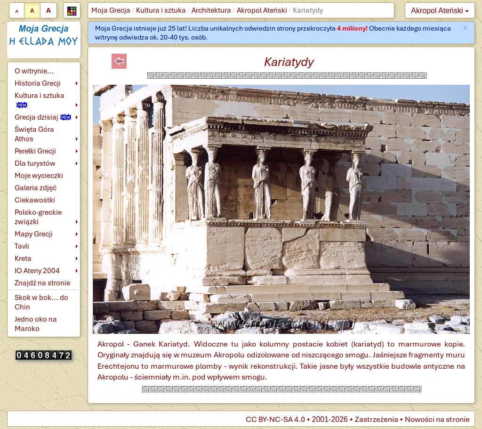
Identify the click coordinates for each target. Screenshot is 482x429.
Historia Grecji (38, 83)
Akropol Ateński (262, 10)
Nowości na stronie (437, 419)
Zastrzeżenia (376, 419)
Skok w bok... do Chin (41, 302)
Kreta (23, 258)
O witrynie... (34, 71)
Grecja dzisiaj (43, 117)
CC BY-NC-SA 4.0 (275, 419)
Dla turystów (35, 163)
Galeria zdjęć (35, 188)
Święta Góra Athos (34, 134)
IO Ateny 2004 (37, 270)
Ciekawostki (35, 200)
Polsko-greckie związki (38, 217)
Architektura (211, 10)
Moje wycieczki (39, 175)
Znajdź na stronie (42, 283)
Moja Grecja (110, 10)
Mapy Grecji (34, 234)
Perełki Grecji (35, 151)
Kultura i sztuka (161, 10)
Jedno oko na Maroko (36, 324)
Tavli (22, 246)
